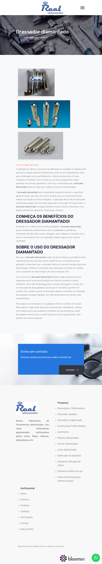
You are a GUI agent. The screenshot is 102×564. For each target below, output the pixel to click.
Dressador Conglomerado (70, 420)
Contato (72, 370)
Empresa (24, 499)
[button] (82, 7)
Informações (26, 517)
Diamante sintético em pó (70, 471)
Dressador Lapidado (67, 414)
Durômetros (63, 432)
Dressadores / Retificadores (71, 408)
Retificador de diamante (69, 455)
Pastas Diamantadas (68, 444)
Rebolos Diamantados (68, 438)
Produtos (24, 505)
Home (19, 37)
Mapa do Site (26, 529)
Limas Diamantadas (67, 449)
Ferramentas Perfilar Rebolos (72, 426)
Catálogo (24, 511)
